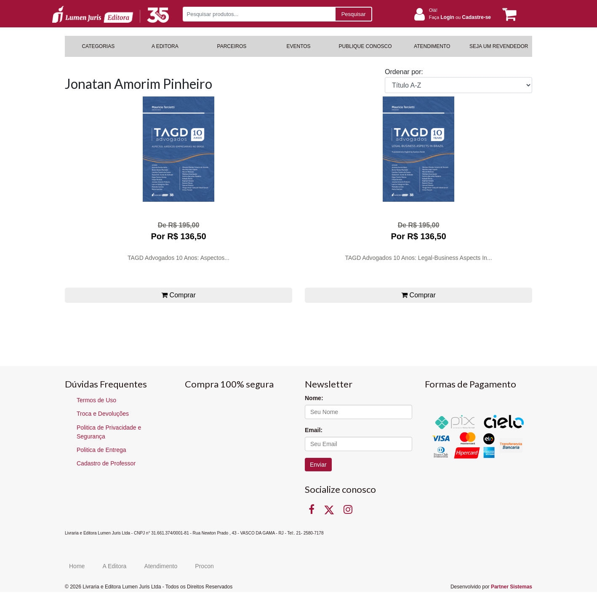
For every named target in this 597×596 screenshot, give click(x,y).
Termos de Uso (96, 400)
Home (77, 566)
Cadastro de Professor (106, 463)
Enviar (318, 464)
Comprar (178, 295)
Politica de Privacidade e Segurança (109, 432)
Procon (204, 566)
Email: (313, 430)
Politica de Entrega (101, 449)
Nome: (314, 398)
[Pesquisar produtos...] (259, 14)
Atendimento (161, 566)
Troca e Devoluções (103, 413)
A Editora (115, 566)
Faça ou (460, 17)
